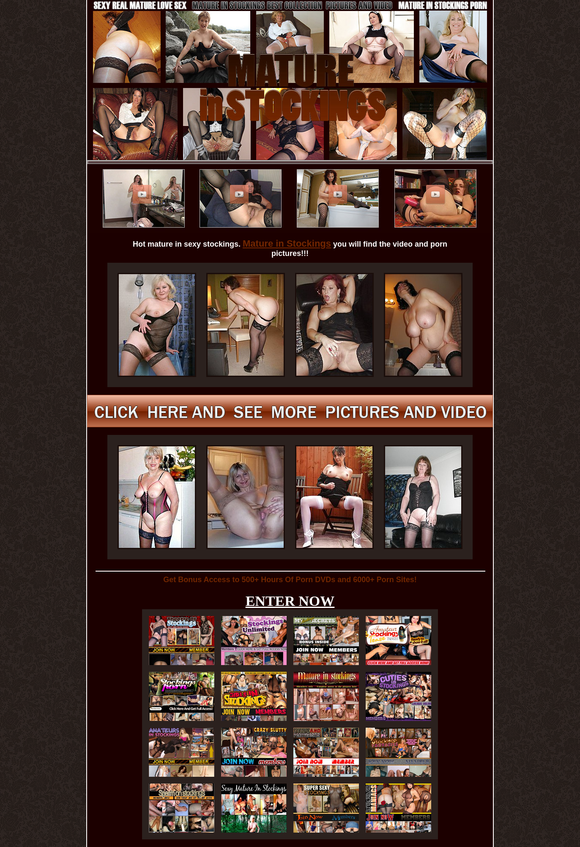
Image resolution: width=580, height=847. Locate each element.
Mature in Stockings (287, 243)
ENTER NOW (290, 601)
